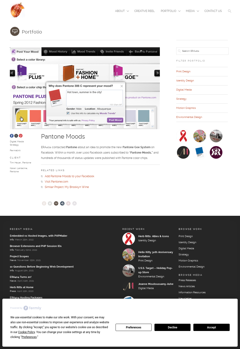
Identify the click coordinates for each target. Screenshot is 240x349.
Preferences (133, 327)
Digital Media (17, 141)
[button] (229, 14)
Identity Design (185, 80)
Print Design (183, 71)
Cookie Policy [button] (26, 332)
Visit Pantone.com (54, 181)
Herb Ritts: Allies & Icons (153, 236)
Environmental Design (189, 117)
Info (12, 240)
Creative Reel (144, 11)
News (13, 260)
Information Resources (192, 292)
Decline (172, 327)
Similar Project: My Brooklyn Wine (65, 187)
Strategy (14, 145)
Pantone (26, 163)
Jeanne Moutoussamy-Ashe (155, 284)
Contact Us (213, 11)
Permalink (15, 150)
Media (191, 11)
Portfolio (169, 11)
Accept (211, 327)
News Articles (187, 286)
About (120, 11)
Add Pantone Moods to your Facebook (67, 176)
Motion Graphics (186, 108)
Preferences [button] (29, 337)
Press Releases (187, 280)
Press (13, 291)
